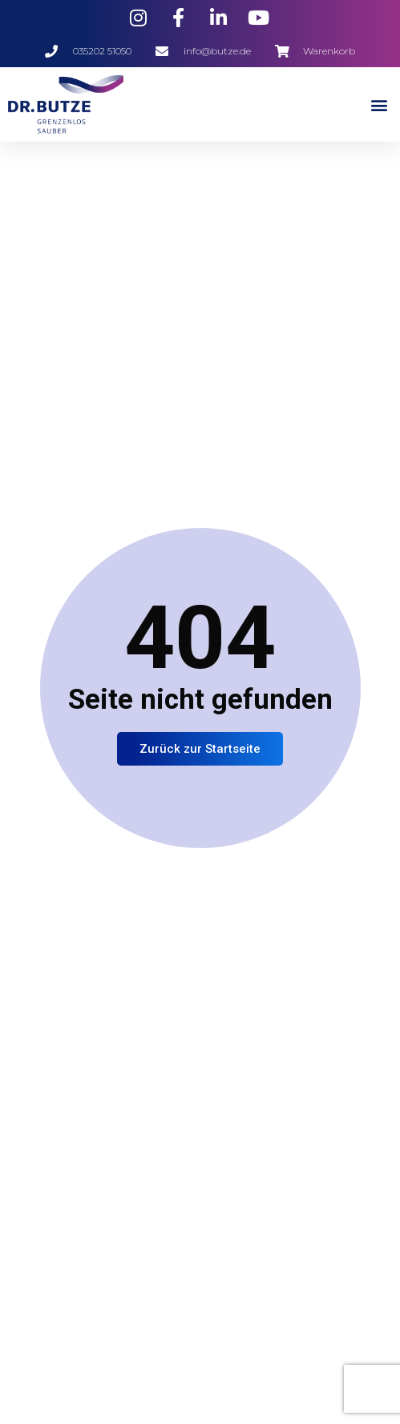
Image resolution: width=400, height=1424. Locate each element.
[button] (379, 104)
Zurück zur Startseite (200, 749)
